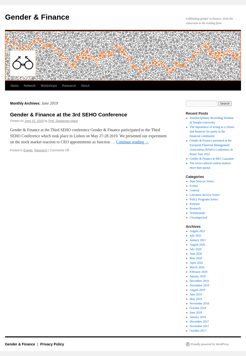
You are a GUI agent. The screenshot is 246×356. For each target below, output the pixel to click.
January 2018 (198, 317)
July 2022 (196, 235)
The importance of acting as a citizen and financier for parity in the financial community (212, 131)
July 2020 (196, 249)
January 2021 (198, 240)
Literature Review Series (205, 195)
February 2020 (198, 272)
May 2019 (196, 299)
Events (28, 150)
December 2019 (199, 281)
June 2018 (196, 312)
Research (69, 85)
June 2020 (196, 253)
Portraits (195, 204)
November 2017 (199, 326)
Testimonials (197, 213)
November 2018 (199, 303)
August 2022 (197, 231)
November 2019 (199, 285)
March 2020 (197, 267)
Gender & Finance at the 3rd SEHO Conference (68, 114)
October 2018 (198, 308)
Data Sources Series (202, 181)
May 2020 (196, 258)
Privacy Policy (52, 344)
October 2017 (198, 330)
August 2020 (197, 244)
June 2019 (196, 294)
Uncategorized (198, 217)
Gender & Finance (37, 17)
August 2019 (197, 290)
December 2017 (199, 321)
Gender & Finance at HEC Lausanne (212, 158)
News (15, 85)
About (85, 85)
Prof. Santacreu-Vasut (63, 121)
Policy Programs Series (204, 199)
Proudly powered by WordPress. (210, 344)
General (194, 190)
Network (30, 85)
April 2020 (196, 262)
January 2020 (198, 276)
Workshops (49, 85)
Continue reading (132, 142)
